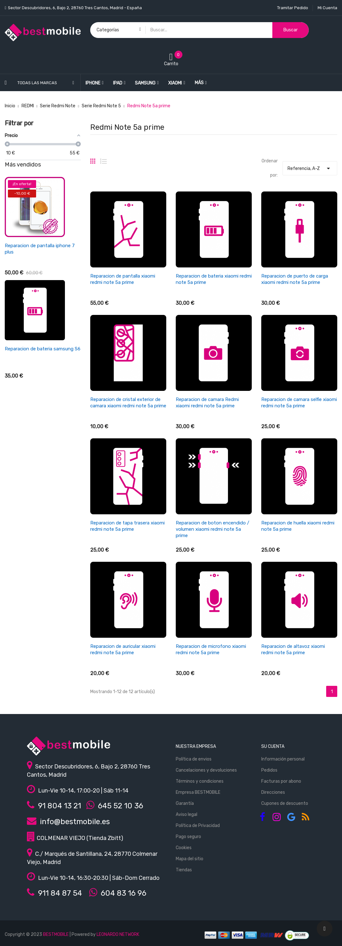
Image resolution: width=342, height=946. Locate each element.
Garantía (185, 803)
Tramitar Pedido (292, 7)
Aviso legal (186, 814)
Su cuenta (272, 746)
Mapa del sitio (189, 858)
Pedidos (269, 770)
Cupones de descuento (284, 803)
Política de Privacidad (198, 825)
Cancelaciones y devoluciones (206, 770)
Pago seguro (188, 836)
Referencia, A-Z (310, 166)
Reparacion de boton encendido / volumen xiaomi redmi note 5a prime (212, 529)
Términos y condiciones (200, 781)
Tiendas (184, 870)
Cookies (184, 847)
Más (199, 82)
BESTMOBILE (56, 934)
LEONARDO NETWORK (118, 934)
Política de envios (194, 759)
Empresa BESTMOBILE (198, 792)
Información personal (283, 759)
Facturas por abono (281, 781)
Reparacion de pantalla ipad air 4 (40, 245)
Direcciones (273, 792)
